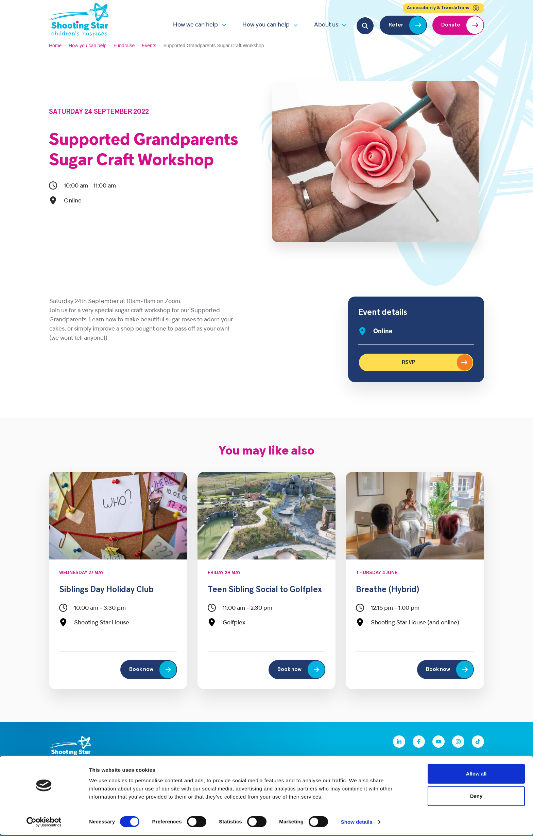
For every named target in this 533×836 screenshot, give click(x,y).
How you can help (266, 25)
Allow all (476, 774)
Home (55, 45)
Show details (357, 822)
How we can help (195, 25)
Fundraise (124, 45)
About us (326, 25)
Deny (476, 797)
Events (149, 45)
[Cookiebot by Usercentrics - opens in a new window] (44, 823)
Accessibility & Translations (443, 8)
